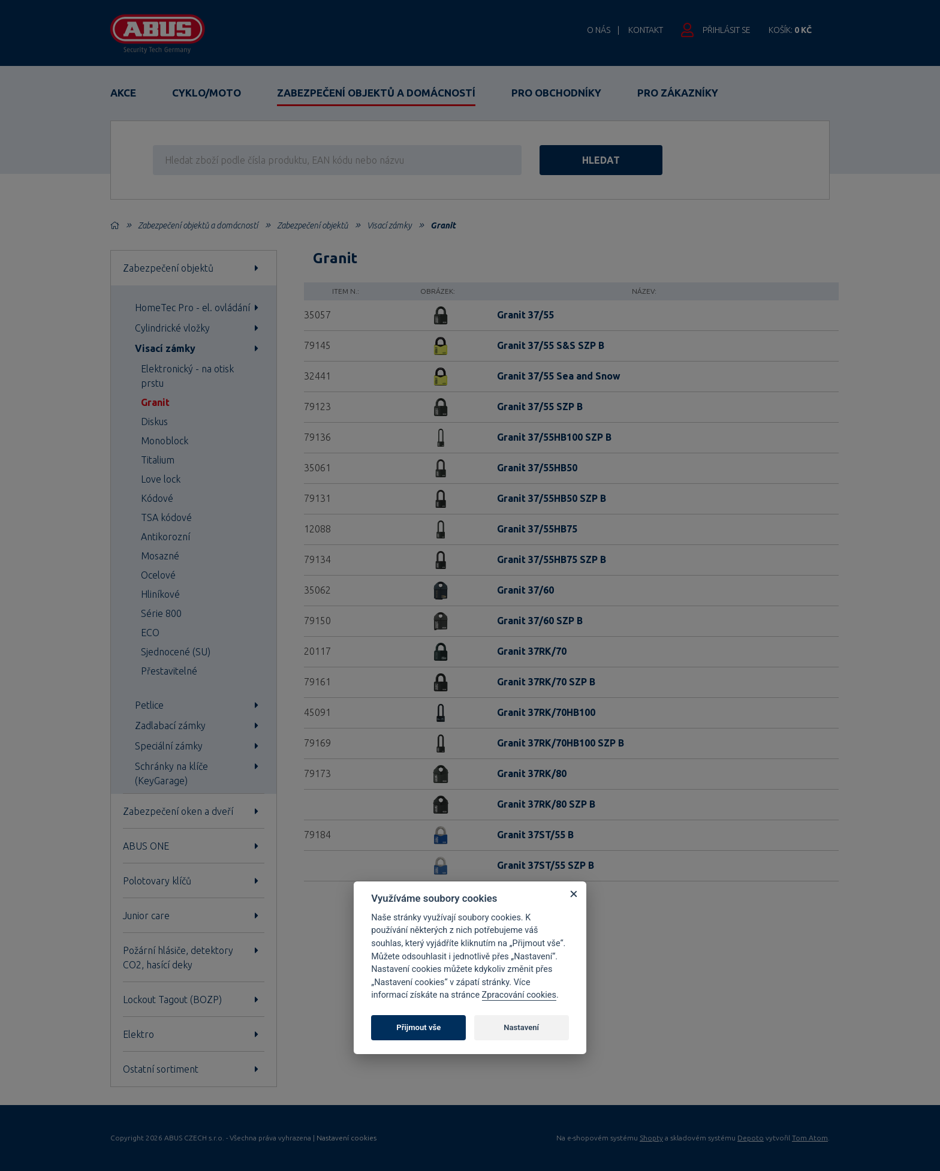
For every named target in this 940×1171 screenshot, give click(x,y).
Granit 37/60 (525, 590)
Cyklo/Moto (206, 92)
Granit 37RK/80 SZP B (546, 804)
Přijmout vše (418, 1027)
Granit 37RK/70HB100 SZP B (560, 742)
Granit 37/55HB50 (537, 467)
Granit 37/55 (525, 314)
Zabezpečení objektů (312, 225)
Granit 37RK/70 (532, 651)
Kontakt (645, 30)
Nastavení (521, 1027)
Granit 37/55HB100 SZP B (554, 437)
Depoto (750, 1138)
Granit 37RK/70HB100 (546, 712)
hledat (601, 160)
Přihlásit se (727, 30)
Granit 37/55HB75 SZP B (551, 559)
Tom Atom (810, 1138)
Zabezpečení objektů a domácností (376, 92)
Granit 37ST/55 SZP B (545, 865)
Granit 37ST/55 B (535, 834)
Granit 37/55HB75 (537, 528)
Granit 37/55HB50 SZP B (551, 498)
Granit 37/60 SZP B (540, 620)
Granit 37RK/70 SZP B (546, 681)
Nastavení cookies (346, 1138)
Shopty (651, 1138)
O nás (598, 30)
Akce (123, 92)
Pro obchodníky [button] (556, 92)
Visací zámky (389, 225)
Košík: (790, 30)
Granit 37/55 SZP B (540, 406)
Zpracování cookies (519, 995)
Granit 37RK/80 (532, 773)
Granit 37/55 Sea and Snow (558, 376)
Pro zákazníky (677, 92)
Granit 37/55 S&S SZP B (550, 345)
